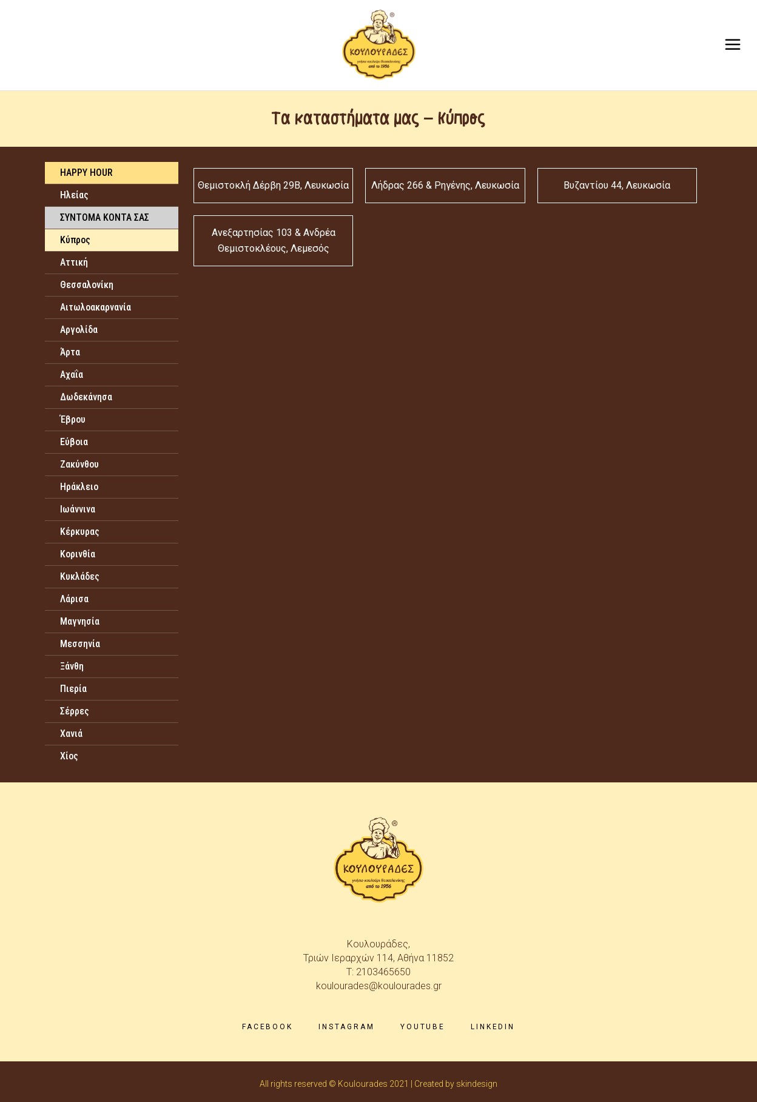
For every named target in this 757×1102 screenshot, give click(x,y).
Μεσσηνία (80, 644)
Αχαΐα (71, 374)
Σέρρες (74, 711)
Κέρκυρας (79, 531)
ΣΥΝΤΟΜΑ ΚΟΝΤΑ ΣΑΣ (104, 217)
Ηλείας (74, 195)
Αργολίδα (79, 329)
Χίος (69, 756)
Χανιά (71, 733)
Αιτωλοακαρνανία (95, 307)
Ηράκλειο (79, 486)
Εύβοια (74, 442)
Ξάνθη (72, 666)
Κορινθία (77, 554)
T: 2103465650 (378, 972)
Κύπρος (75, 240)
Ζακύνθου (79, 464)
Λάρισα (74, 599)
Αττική (74, 262)
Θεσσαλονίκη (86, 285)
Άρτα (70, 352)
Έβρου (73, 419)
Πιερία (73, 688)
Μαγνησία (79, 621)
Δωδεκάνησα (86, 397)
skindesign (476, 1084)
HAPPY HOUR (86, 172)
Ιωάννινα (77, 509)
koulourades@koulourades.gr (379, 986)
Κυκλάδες (79, 576)
